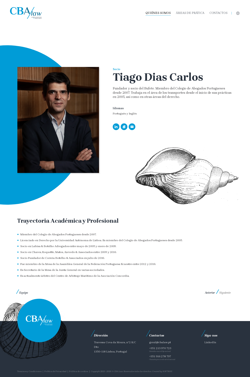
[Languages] (238, 13)
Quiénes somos (158, 13)
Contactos (219, 13)
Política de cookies (78, 371)
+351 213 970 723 (160, 348)
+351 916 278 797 (160, 356)
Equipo (23, 292)
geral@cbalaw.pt (160, 342)
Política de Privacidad (55, 371)
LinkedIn (210, 342)
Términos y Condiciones (29, 371)
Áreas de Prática (190, 13)
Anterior (210, 292)
